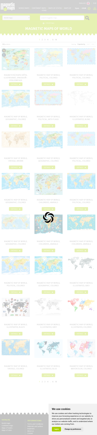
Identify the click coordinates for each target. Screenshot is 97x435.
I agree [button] (56, 429)
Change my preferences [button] (73, 429)
